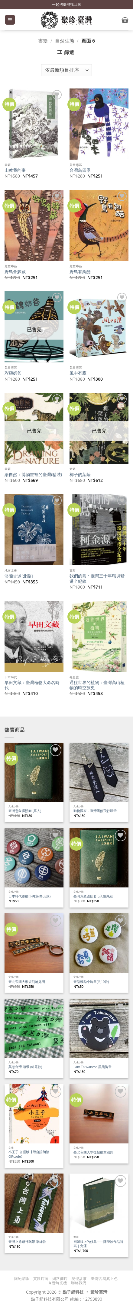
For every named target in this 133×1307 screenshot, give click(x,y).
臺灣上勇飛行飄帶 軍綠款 (27, 1242)
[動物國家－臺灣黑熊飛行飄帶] (99, 772)
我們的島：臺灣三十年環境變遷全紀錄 (97, 578)
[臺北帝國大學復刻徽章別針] (99, 1113)
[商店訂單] (66, 70)
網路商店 (59, 1278)
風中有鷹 (78, 373)
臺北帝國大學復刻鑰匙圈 (26, 982)
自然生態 (64, 40)
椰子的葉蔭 (80, 474)
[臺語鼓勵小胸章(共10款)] (99, 943)
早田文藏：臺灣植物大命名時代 (32, 685)
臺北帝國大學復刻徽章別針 (93, 1152)
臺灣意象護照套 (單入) (24, 811)
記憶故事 (79, 1278)
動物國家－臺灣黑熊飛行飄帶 (95, 811)
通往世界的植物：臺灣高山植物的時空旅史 (97, 685)
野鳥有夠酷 (80, 272)
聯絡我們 (78, 1282)
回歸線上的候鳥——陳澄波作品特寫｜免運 (98, 1244)
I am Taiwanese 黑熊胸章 (92, 1067)
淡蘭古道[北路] (19, 576)
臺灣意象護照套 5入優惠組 (93, 896)
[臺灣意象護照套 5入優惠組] (99, 857)
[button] (10, 20)
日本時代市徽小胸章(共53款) (29, 896)
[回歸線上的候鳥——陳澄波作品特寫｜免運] (99, 1203)
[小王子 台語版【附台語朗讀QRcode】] (34, 1113)
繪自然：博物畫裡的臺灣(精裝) (33, 474)
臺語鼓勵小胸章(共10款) (91, 982)
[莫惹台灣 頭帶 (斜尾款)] (34, 1028)
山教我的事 (15, 170)
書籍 (43, 40)
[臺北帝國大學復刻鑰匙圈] (34, 943)
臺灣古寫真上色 (104, 1278)
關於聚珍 (21, 1278)
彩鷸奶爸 (13, 373)
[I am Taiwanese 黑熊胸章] (99, 1028)
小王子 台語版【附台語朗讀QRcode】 (28, 1154)
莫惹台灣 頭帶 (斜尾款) (25, 1067)
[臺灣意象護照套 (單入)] (34, 772)
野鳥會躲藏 (15, 272)
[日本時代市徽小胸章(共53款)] (34, 857)
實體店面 (40, 1278)
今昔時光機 (57, 1282)
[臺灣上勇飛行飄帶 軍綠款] (34, 1203)
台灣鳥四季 (80, 170)
